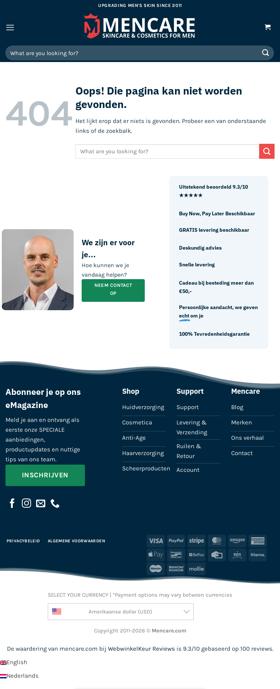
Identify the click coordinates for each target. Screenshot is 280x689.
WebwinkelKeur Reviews (141, 648)
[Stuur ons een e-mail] (41, 504)
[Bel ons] (55, 504)
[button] (10, 27)
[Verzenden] (265, 53)
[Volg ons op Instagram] (26, 504)
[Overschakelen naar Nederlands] (19, 675)
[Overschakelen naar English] (13, 662)
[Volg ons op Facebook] (12, 504)
